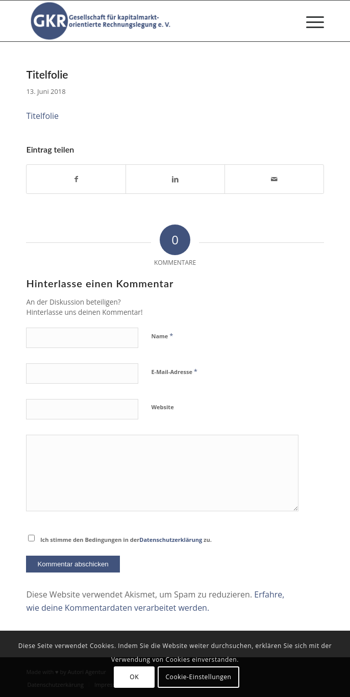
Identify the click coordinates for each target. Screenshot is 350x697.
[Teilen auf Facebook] (76, 179)
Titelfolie (42, 115)
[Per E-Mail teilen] (274, 179)
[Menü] (310, 21)
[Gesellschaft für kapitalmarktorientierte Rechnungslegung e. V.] (145, 21)
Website (162, 407)
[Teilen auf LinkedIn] (175, 179)
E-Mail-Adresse (174, 371)
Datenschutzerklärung (170, 539)
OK (134, 677)
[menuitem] (310, 21)
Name (162, 335)
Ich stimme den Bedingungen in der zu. (126, 539)
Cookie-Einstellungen (198, 677)
